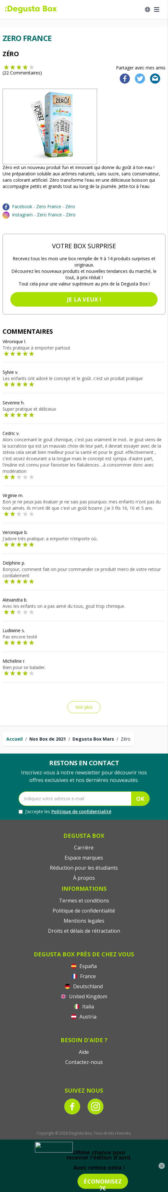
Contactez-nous (84, 1062)
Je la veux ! (84, 299)
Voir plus (84, 707)
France (84, 976)
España (84, 966)
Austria (83, 1016)
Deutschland (84, 986)
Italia (84, 1006)
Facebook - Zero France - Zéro (43, 206)
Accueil (14, 739)
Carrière (84, 847)
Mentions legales (84, 920)
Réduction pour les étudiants (84, 867)
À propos (84, 877)
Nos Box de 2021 (47, 739)
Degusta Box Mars (93, 739)
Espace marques (84, 857)
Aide (84, 1051)
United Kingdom (84, 996)
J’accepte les (65, 811)
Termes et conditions (84, 900)
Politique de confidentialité (81, 811)
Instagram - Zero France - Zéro (44, 215)
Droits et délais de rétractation (84, 930)
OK (140, 798)
